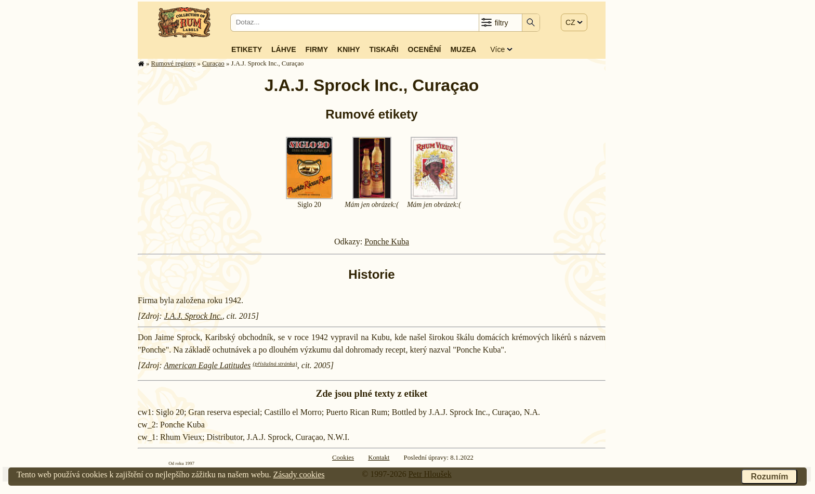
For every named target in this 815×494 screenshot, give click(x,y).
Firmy (316, 49)
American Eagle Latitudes (207, 365)
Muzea (463, 49)
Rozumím (769, 476)
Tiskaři (384, 49)
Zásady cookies (298, 474)
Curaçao (213, 63)
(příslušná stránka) (275, 363)
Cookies (343, 457)
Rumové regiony (173, 63)
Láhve (283, 49)
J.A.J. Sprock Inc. (193, 315)
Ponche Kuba (386, 241)
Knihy (348, 49)
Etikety (246, 49)
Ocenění (424, 49)
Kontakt (378, 457)
